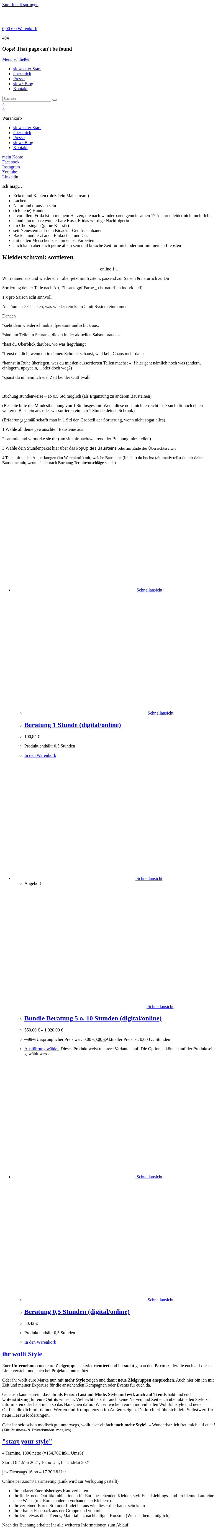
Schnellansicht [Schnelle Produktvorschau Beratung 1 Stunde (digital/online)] (148, 590)
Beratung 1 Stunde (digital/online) (72, 724)
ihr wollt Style (22, 1354)
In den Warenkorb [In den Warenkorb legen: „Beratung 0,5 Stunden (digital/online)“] (40, 1342)
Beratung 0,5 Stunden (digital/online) (77, 1311)
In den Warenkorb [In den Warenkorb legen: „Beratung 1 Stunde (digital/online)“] (40, 755)
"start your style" (27, 1441)
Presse (19, 78)
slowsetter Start (27, 68)
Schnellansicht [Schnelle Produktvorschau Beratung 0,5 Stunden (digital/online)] (148, 1176)
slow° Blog (23, 83)
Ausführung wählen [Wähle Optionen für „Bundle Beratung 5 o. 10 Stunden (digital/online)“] (42, 1048)
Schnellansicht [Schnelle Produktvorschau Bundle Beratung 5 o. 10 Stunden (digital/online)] (148, 878)
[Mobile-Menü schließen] (16, 59)
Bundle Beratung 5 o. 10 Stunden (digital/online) (92, 1018)
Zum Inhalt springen (20, 4)
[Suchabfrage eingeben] (26, 98)
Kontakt (20, 88)
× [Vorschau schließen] (3, 103)
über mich (22, 73)
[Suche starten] (54, 100)
